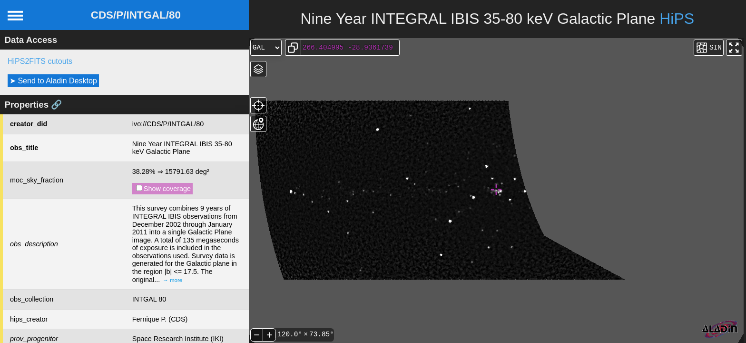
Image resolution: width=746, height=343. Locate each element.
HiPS (676, 18)
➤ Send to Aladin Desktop (53, 81)
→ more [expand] (172, 280)
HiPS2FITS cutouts (40, 61)
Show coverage (163, 188)
